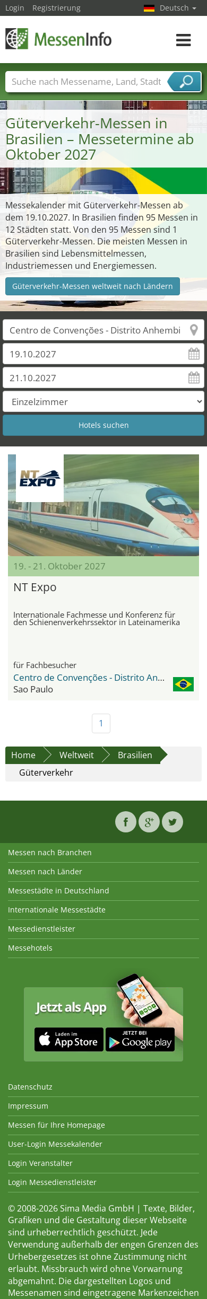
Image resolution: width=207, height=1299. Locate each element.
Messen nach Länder (45, 871)
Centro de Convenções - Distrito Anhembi (98, 677)
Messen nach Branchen (50, 852)
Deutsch (178, 8)
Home (23, 755)
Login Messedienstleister (52, 1182)
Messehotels (30, 948)
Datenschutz (30, 1087)
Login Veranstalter (40, 1163)
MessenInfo (58, 38)
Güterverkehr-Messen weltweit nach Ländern (92, 286)
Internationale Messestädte (57, 910)
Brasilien (135, 755)
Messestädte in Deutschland (58, 890)
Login (14, 8)
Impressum (28, 1106)
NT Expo (35, 587)
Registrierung (56, 8)
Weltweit (76, 755)
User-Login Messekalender (55, 1144)
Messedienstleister (41, 929)
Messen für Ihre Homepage (56, 1125)
